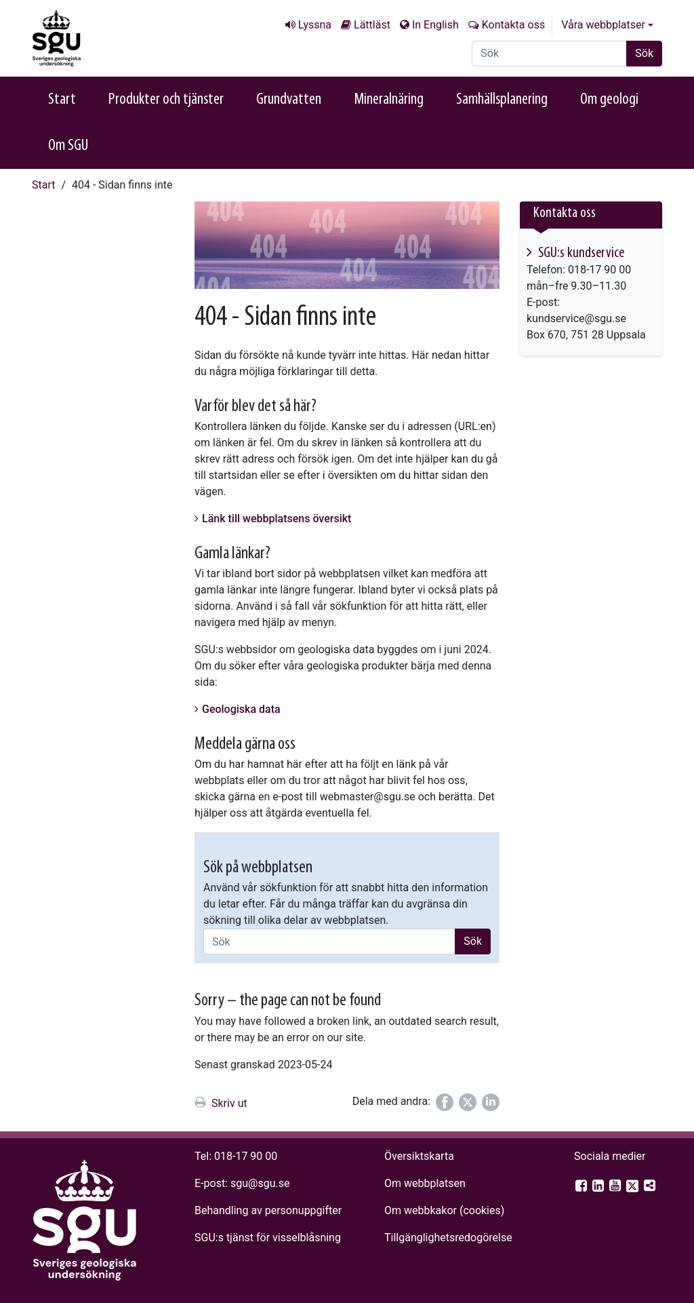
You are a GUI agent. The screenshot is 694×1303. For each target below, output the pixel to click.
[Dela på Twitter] (467, 1102)
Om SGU (68, 146)
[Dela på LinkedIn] (490, 1102)
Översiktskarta (419, 1156)
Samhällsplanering (502, 100)
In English (435, 24)
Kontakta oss (513, 24)
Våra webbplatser (603, 24)
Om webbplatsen (425, 1183)
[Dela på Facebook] (444, 1102)
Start (62, 100)
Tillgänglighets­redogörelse (448, 1237)
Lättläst (372, 24)
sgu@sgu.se (259, 1183)
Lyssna (314, 24)
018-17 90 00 (245, 1156)
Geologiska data (241, 709)
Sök (644, 53)
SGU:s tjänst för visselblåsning (268, 1237)
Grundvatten (288, 100)
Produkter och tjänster (166, 100)
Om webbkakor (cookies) (444, 1210)
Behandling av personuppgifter (268, 1210)
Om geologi (609, 100)
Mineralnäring (389, 100)
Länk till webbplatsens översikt (276, 518)
